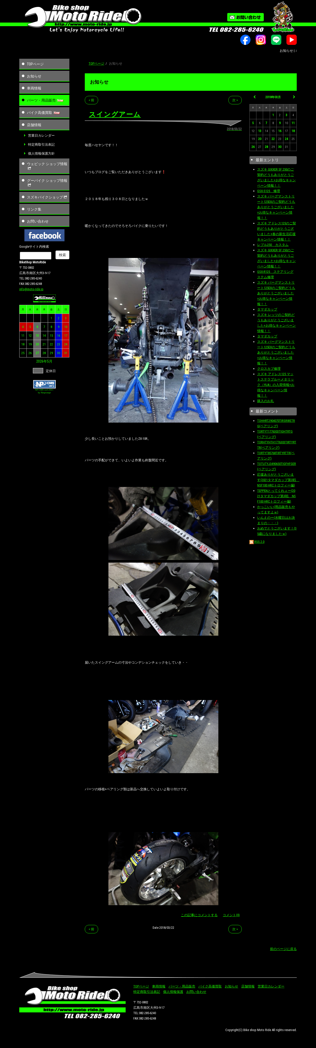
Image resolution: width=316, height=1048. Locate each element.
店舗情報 (34, 125)
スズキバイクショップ (47, 197)
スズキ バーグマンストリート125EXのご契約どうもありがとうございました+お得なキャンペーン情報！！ (276, 207)
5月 (49, 361)
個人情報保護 (173, 992)
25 (22, 353)
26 (30, 353)
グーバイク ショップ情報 (47, 182)
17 (65, 335)
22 (51, 344)
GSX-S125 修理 (268, 191)
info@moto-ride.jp (31, 289)
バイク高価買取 (39, 113)
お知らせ (34, 76)
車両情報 (34, 88)
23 (58, 344)
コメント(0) (231, 915)
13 (37, 335)
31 (65, 353)
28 (44, 353)
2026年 (41, 361)
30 (58, 353)
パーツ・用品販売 (41, 100)
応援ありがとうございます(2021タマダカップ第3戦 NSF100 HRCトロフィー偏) (278, 480)
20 (37, 344)
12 (30, 335)
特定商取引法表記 (41, 144)
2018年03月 (273, 97)
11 (22, 335)
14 (44, 335)
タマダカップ (267, 309)
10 (65, 327)
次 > (235, 100)
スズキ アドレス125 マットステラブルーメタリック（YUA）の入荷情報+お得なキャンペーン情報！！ (275, 384)
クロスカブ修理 (269, 369)
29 (51, 353)
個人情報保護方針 (41, 153)
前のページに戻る (283, 949)
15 (51, 335)
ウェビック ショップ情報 (47, 166)
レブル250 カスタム (273, 245)
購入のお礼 (265, 401)
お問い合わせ (38, 221)
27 (37, 353)
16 (58, 335)
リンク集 (34, 209)
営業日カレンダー (41, 135)
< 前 (91, 100)
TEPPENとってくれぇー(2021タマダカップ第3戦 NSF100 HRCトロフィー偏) (276, 496)
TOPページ (35, 64)
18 (22, 344)
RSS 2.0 (256, 542)
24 (65, 344)
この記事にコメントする (199, 915)
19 (30, 344)
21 (44, 344)
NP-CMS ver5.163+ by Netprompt (44, 391)
